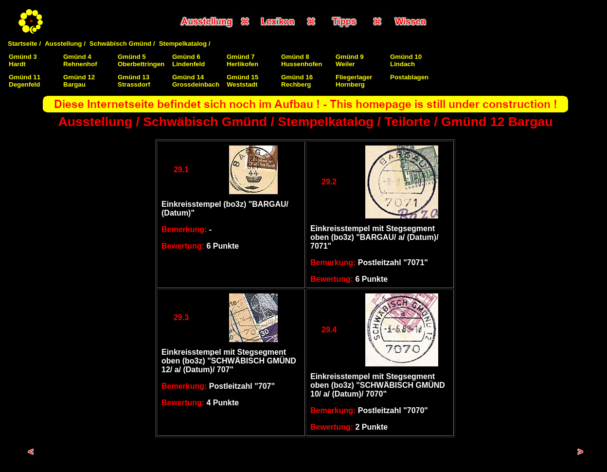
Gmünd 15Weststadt (242, 80)
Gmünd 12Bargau (79, 80)
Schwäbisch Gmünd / (122, 43)
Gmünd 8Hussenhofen (301, 60)
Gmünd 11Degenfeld (24, 80)
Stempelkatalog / (185, 43)
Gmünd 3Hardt (23, 60)
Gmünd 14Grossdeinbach (195, 80)
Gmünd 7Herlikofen (242, 60)
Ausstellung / (65, 43)
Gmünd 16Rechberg (297, 80)
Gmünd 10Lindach (406, 60)
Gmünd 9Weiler (350, 60)
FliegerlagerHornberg (354, 80)
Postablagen (409, 77)
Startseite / (24, 43)
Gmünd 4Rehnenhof (80, 60)
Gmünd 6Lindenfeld (188, 60)
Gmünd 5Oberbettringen (141, 60)
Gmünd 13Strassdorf (134, 80)
